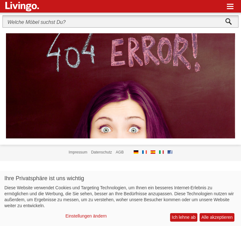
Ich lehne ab (183, 217)
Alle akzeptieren (217, 217)
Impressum (78, 152)
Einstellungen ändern (86, 215)
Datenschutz (101, 152)
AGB (120, 152)
